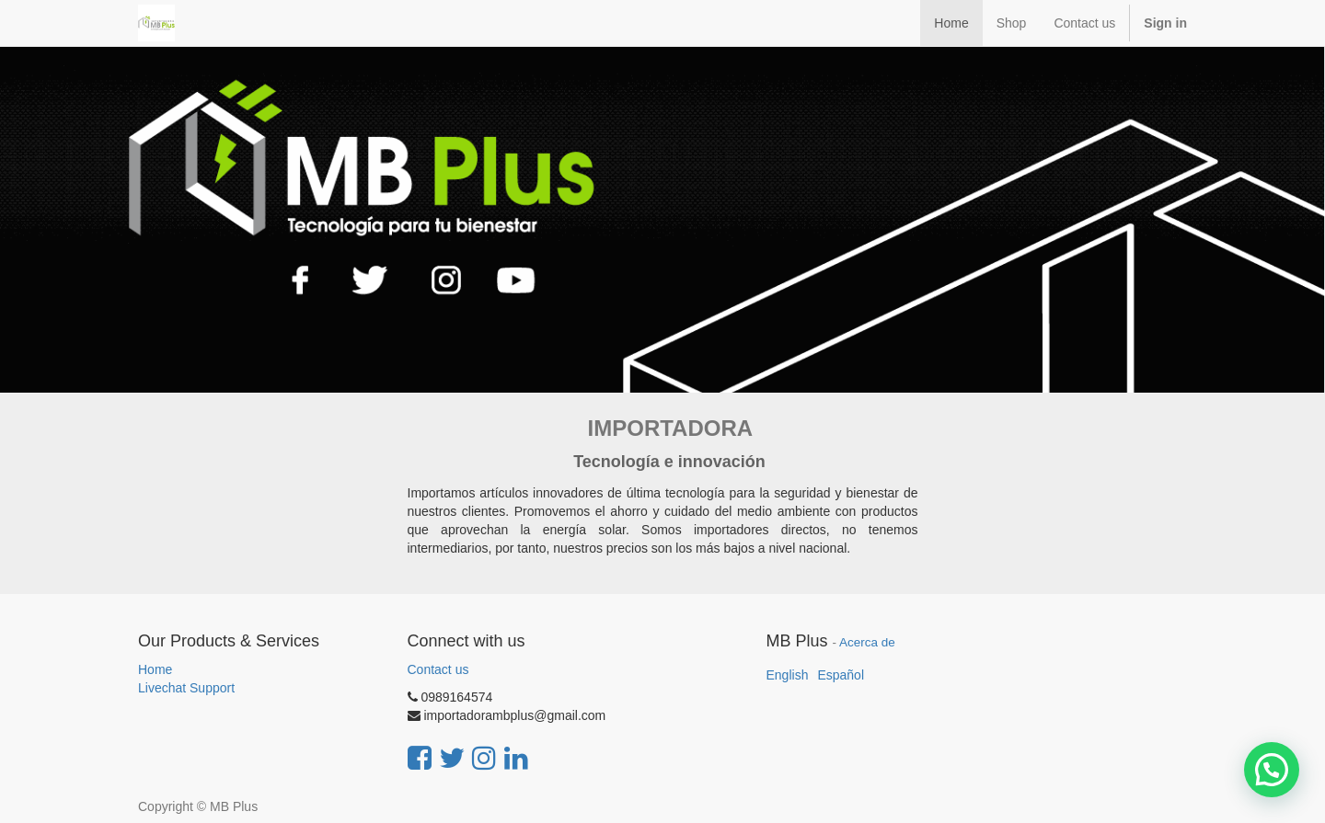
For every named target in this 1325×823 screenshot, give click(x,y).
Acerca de (867, 642)
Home (155, 669)
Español (840, 675)
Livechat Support (186, 687)
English (787, 675)
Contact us (438, 669)
